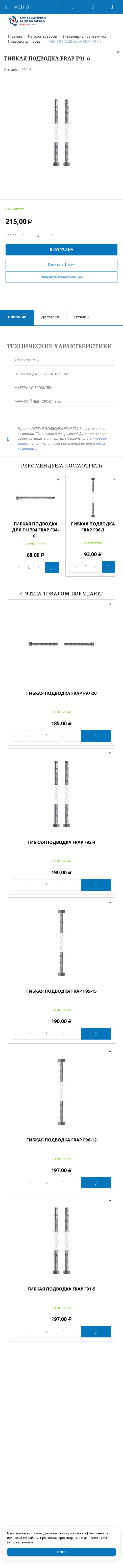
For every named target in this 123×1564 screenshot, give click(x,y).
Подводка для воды (24, 41)
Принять (61, 1552)
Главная (15, 36)
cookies (36, 1533)
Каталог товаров (42, 36)
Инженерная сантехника (85, 36)
